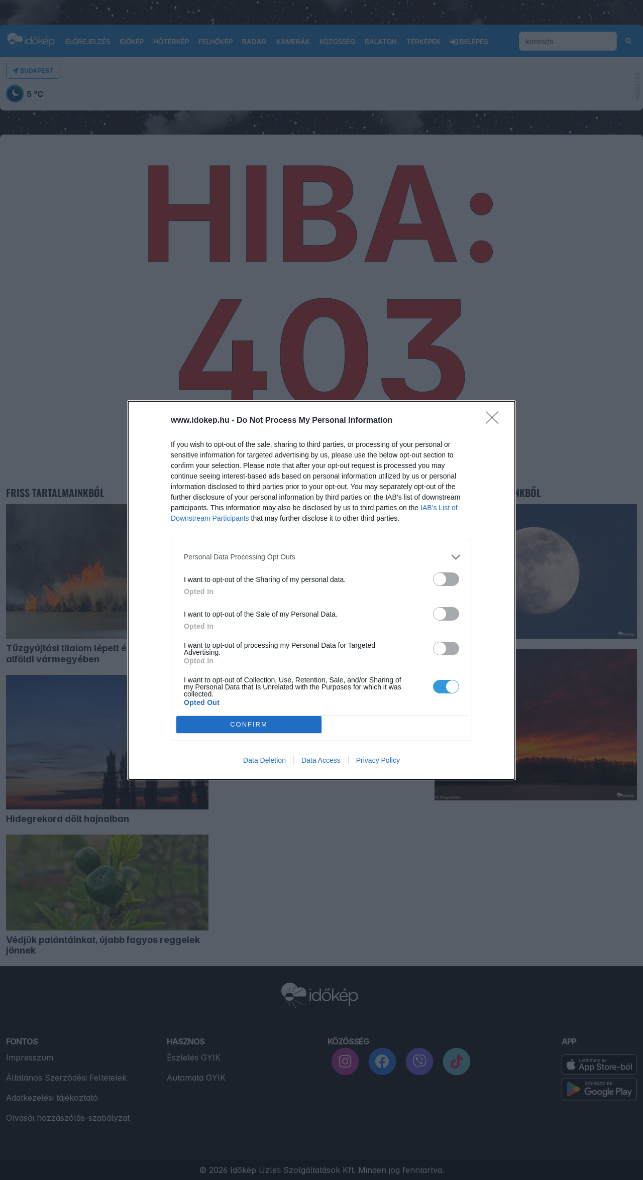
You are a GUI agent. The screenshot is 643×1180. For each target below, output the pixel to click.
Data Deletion (264, 760)
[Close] (495, 420)
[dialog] (321, 590)
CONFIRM (249, 724)
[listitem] (321, 557)
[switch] (446, 579)
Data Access (321, 760)
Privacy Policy (378, 760)
